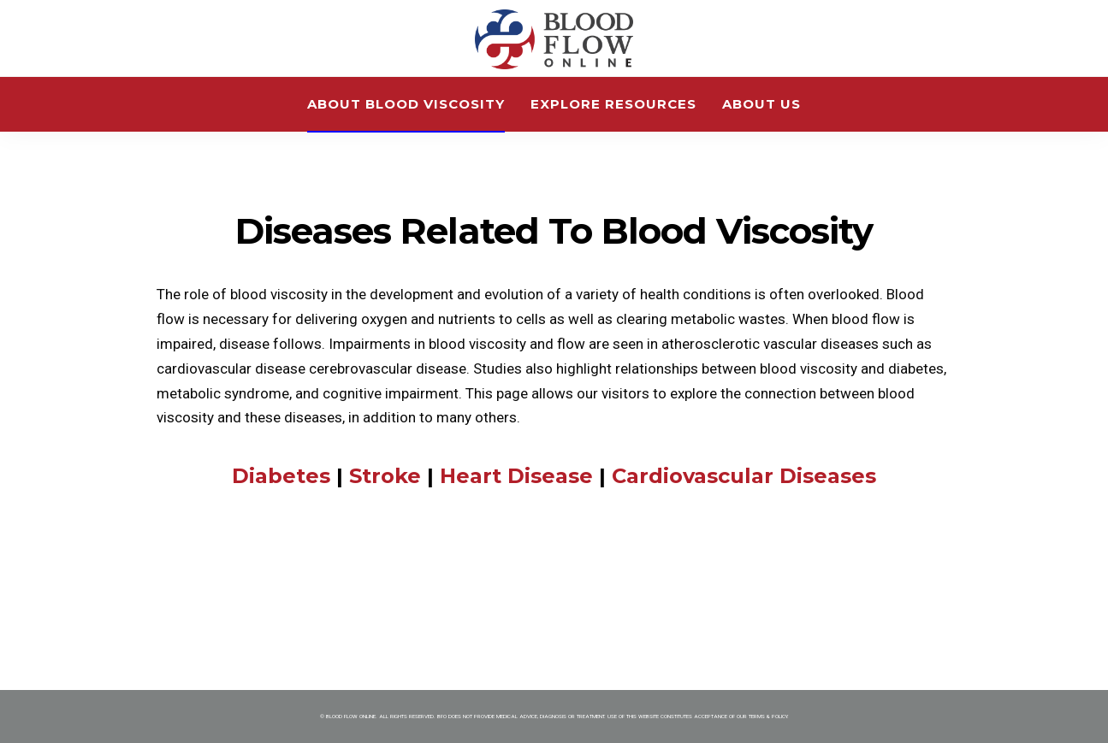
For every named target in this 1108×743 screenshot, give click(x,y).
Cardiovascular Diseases (744, 475)
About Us (761, 104)
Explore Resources (613, 104)
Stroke (385, 475)
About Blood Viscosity (406, 104)
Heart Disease (519, 475)
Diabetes (281, 475)
